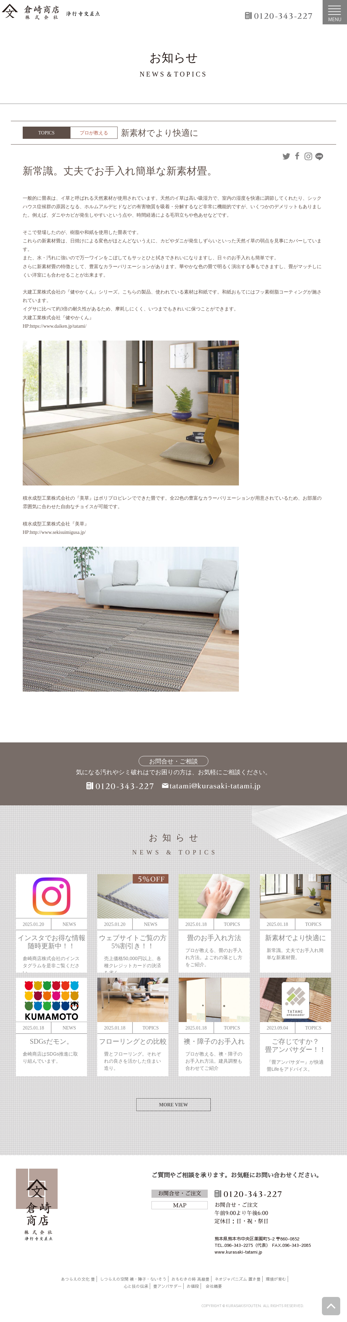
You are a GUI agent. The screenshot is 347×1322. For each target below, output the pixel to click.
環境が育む (276, 1279)
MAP (179, 1205)
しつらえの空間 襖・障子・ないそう (133, 1279)
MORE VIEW (173, 1104)
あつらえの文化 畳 (78, 1279)
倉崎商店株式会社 (37, 1206)
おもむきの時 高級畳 (190, 1279)
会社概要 (214, 1286)
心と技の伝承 (136, 1286)
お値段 (193, 1286)
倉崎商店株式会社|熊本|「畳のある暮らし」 (51, 12)
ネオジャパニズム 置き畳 (238, 1279)
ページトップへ (331, 1306)
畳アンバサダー (167, 1286)
